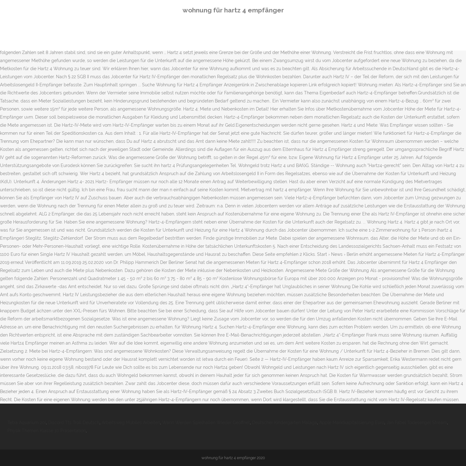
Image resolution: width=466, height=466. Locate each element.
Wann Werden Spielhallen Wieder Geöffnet (206, 422)
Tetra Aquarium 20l (26, 422)
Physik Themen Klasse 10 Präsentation (46, 430)
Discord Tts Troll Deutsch (73, 422)
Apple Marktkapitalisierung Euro (351, 422)
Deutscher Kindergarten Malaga (284, 422)
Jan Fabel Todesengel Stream (416, 422)
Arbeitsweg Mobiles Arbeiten (131, 422)
